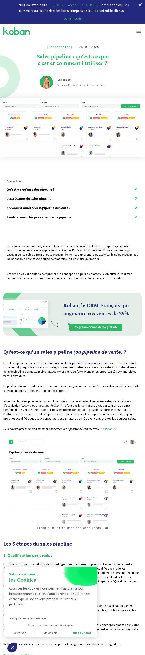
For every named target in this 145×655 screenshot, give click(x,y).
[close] (140, 5)
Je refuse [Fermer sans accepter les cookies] (19, 633)
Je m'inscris (72, 18)
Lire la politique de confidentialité (27, 618)
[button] (12, 647)
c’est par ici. (109, 429)
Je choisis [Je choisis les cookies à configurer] (50, 633)
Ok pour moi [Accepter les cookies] (82, 633)
